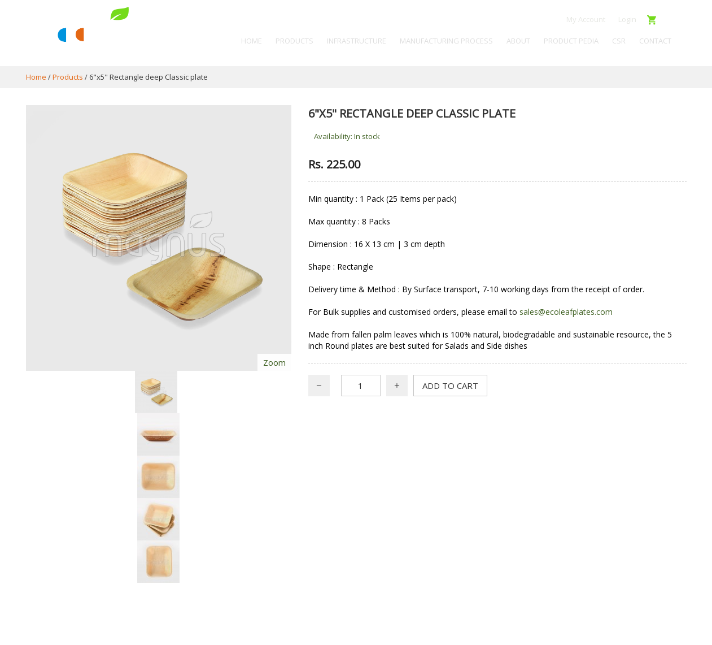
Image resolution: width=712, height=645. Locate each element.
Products (68, 77)
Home (36, 77)
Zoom (274, 362)
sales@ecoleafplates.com (566, 311)
